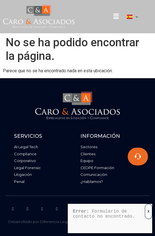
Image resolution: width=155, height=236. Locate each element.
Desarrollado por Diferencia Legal (39, 221)
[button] (116, 16)
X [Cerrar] (148, 208)
